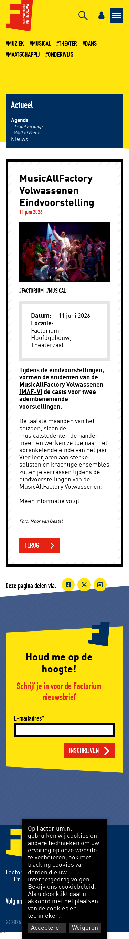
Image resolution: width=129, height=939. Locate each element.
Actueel (22, 105)
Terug (32, 545)
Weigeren (85, 928)
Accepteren (47, 928)
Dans (91, 43)
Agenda (20, 120)
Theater (68, 43)
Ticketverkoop (28, 126)
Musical (41, 43)
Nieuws (19, 139)
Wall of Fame (27, 133)
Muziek (16, 43)
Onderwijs (60, 54)
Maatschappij (24, 54)
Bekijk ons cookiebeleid (61, 887)
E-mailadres (28, 718)
